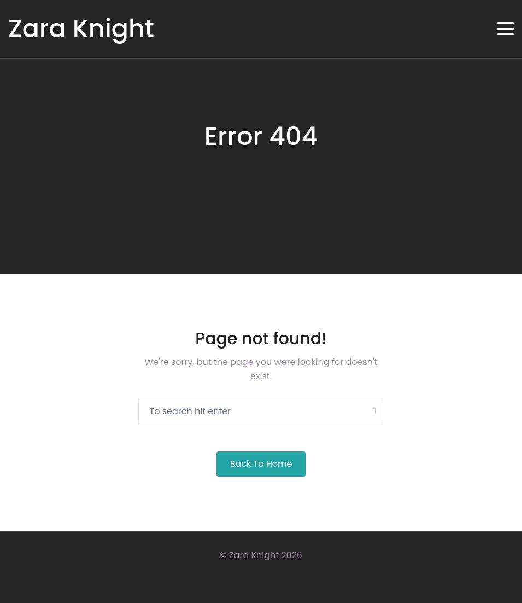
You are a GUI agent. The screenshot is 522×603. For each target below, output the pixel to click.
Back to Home (261, 463)
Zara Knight (81, 28)
